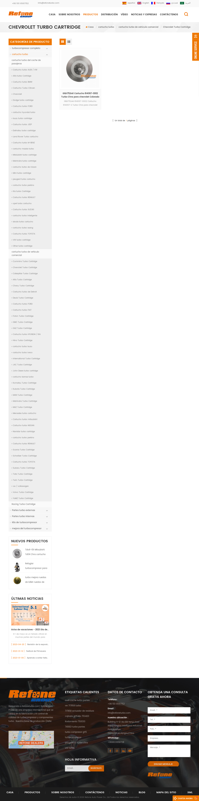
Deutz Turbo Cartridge (22, 297)
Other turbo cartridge (22, 246)
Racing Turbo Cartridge (23, 504)
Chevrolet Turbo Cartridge (24, 267)
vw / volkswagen (20, 486)
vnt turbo (69, 748)
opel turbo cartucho (22, 203)
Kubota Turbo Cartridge (23, 389)
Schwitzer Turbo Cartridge (24, 455)
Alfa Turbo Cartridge (22, 279)
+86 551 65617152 (20, 3)
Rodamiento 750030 (75, 721)
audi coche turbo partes (77, 700)
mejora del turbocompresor (27, 528)
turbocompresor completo (26, 48)
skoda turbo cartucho (22, 221)
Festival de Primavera (36, 651)
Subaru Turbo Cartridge (23, 468)
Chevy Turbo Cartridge (23, 285)
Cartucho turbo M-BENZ (23, 142)
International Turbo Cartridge (26, 358)
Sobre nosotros (69, 15)
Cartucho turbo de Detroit (24, 291)
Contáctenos (94, 792)
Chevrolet (17, 94)
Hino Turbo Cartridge (22, 340)
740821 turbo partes (75, 727)
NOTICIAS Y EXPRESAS (144, 15)
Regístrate (96, 777)
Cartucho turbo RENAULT (23, 197)
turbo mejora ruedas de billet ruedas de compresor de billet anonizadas (35, 580)
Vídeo (124, 15)
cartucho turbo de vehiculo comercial (138, 27)
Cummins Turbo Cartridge (24, 261)
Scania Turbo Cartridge (23, 449)
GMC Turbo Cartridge (22, 322)
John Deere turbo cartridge (25, 370)
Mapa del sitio (166, 792)
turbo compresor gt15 (76, 732)
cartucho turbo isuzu (22, 346)
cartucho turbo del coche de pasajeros (26, 62)
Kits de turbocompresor (24, 522)
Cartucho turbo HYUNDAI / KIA (26, 334)
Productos (90, 15)
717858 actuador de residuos (79, 711)
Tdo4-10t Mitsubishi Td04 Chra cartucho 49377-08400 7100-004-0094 (35, 552)
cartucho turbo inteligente (24, 215)
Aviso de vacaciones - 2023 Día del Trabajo (30, 629)
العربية (185, 3)
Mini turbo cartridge (21, 173)
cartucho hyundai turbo (23, 112)
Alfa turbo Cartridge (21, 75)
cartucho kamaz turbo (23, 376)
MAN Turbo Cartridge (22, 395)
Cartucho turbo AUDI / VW (24, 69)
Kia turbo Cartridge (21, 191)
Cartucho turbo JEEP (22, 124)
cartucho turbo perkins (23, 185)
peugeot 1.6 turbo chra (76, 742)
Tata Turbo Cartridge (22, 474)
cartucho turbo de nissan (24, 167)
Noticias (121, 792)
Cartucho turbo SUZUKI (23, 209)
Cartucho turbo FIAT (22, 310)
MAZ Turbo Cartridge (22, 407)
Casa (52, 15)
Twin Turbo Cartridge (22, 480)
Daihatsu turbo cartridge (24, 130)
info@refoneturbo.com (48, 3)
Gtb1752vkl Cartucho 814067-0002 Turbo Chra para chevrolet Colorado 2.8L (80, 95)
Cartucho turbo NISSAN (23, 425)
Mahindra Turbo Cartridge (24, 401)
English (143, 3)
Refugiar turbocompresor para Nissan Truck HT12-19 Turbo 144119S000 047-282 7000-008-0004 (36, 566)
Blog (142, 792)
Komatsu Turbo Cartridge (24, 382)
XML (189, 792)
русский (172, 3)
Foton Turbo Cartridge (22, 316)
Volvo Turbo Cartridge (22, 492)
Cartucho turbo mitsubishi (24, 419)
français (157, 3)
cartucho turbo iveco (22, 352)
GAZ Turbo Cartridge (22, 328)
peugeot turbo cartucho (23, 179)
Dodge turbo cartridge (22, 100)
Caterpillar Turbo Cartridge (25, 273)
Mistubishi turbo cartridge (24, 154)
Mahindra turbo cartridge (24, 161)
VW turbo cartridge (21, 239)
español (128, 3)
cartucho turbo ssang (22, 227)
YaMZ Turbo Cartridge (22, 498)
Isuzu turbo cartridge (22, 118)
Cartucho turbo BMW (22, 82)
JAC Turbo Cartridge (22, 364)
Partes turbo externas (23, 510)
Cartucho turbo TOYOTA (23, 233)
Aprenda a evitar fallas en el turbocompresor (48, 657)
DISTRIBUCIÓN (109, 15)
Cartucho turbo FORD (22, 106)
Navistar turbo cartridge (23, 431)
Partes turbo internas (23, 516)
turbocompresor (73, 737)
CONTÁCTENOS (169, 15)
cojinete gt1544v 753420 (77, 716)
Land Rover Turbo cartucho (25, 136)
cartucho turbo (106, 27)
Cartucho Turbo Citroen (23, 88)
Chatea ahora (185, 798)
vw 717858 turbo (73, 705)
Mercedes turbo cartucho (24, 413)
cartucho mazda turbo (23, 148)
